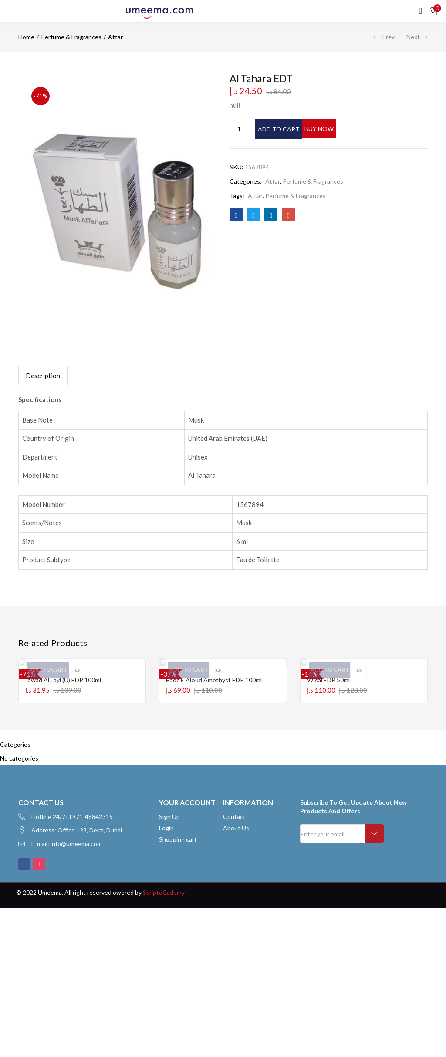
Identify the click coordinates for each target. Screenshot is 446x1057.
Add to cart (290, 128)
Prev (388, 36)
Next (413, 36)
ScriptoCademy (164, 903)
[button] (432, 11)
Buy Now (358, 128)
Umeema (50, 903)
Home (26, 36)
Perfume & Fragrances (71, 36)
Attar (115, 36)
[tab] (43, 375)
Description (43, 375)
